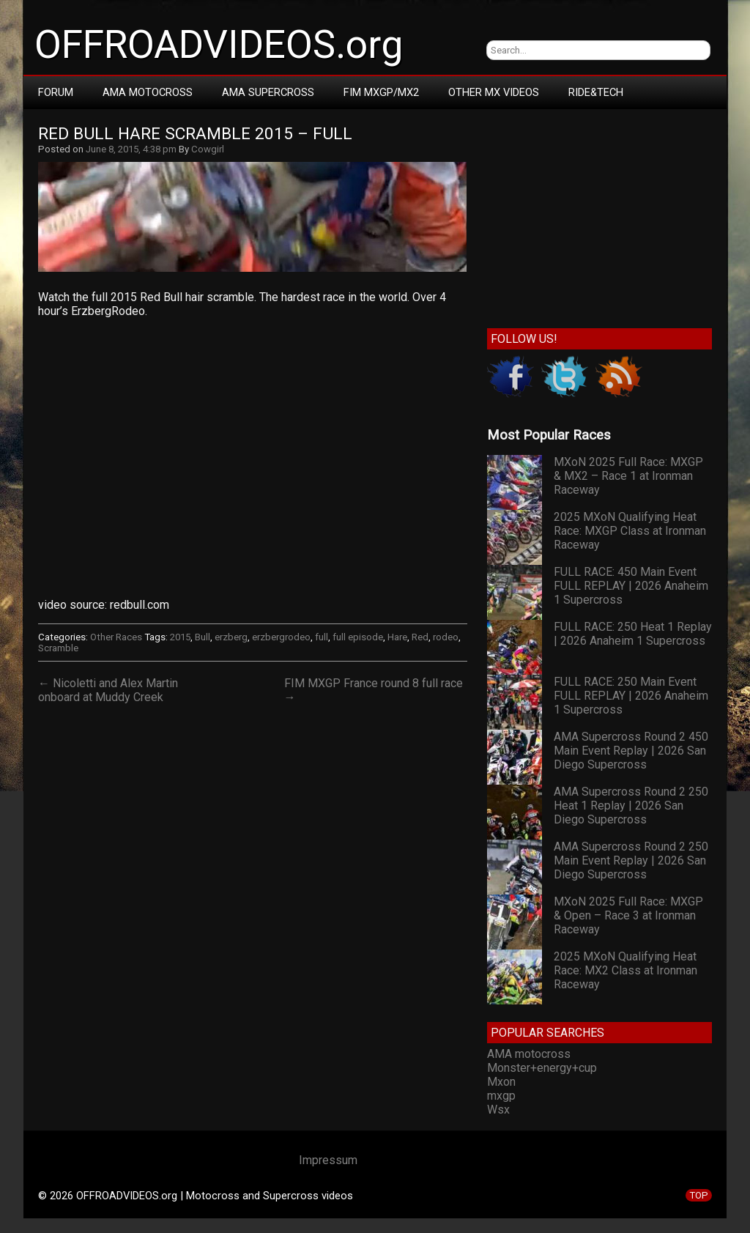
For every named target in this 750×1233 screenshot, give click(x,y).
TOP (698, 1195)
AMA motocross (529, 1054)
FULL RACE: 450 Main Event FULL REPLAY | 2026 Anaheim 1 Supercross (631, 586)
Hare (397, 637)
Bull (202, 637)
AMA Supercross (268, 92)
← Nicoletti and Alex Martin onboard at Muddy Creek (108, 690)
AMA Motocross (148, 92)
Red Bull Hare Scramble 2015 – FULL (195, 134)
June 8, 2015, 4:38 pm (131, 149)
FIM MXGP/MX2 (381, 92)
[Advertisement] (599, 215)
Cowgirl (207, 149)
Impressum (328, 1160)
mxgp (501, 1096)
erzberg (231, 637)
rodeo (445, 637)
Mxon (501, 1082)
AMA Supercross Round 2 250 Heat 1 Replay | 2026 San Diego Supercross (631, 805)
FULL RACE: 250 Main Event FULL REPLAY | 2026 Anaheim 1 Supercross (631, 696)
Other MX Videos (493, 92)
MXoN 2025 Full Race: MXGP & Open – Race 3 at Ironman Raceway (628, 915)
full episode (358, 637)
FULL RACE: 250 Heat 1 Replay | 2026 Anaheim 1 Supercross (633, 634)
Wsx (498, 1110)
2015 (180, 637)
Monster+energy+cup (542, 1068)
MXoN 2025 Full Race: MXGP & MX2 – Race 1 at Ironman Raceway (628, 476)
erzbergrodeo (281, 637)
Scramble (58, 648)
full (321, 637)
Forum (55, 92)
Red (420, 637)
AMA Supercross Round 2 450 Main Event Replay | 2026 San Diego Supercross (631, 750)
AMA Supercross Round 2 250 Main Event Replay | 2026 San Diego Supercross (631, 860)
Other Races (116, 637)
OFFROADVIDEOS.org (218, 44)
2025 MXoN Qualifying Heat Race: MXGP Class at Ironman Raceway (630, 531)
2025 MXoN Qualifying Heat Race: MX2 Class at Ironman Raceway (625, 970)
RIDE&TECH (595, 92)
